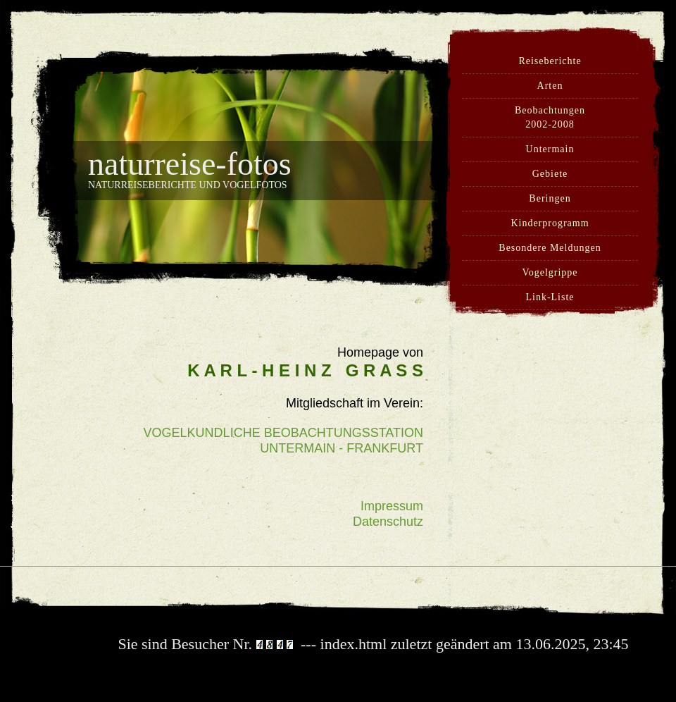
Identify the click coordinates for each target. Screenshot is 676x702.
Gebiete (550, 173)
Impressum (392, 506)
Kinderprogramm (550, 223)
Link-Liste (549, 297)
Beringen (549, 198)
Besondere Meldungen (550, 247)
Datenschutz (388, 522)
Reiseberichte (549, 61)
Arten (550, 85)
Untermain (550, 149)
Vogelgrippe (549, 272)
